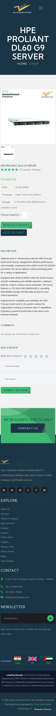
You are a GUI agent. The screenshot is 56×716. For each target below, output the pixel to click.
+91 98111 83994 (13, 592)
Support (4, 542)
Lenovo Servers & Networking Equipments (34, 685)
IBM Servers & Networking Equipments (20, 682)
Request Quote (42, 709)
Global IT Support (9, 518)
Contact (4, 528)
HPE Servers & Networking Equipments (34, 678)
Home (22, 63)
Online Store (7, 537)
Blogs (3, 556)
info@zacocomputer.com (17, 597)
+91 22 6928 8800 (14, 586)
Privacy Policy (7, 546)
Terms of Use (7, 551)
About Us (5, 509)
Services (5, 514)
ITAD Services (8, 523)
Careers (4, 533)
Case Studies (7, 561)
